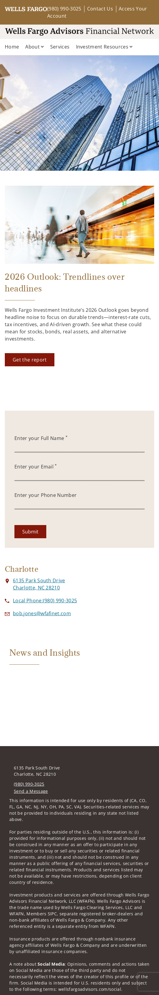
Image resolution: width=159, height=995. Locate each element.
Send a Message (31, 791)
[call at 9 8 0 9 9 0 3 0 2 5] (45, 600)
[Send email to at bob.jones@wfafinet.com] (42, 613)
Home (12, 46)
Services (60, 46)
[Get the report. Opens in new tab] (29, 359)
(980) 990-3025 (64, 8)
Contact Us (100, 8)
